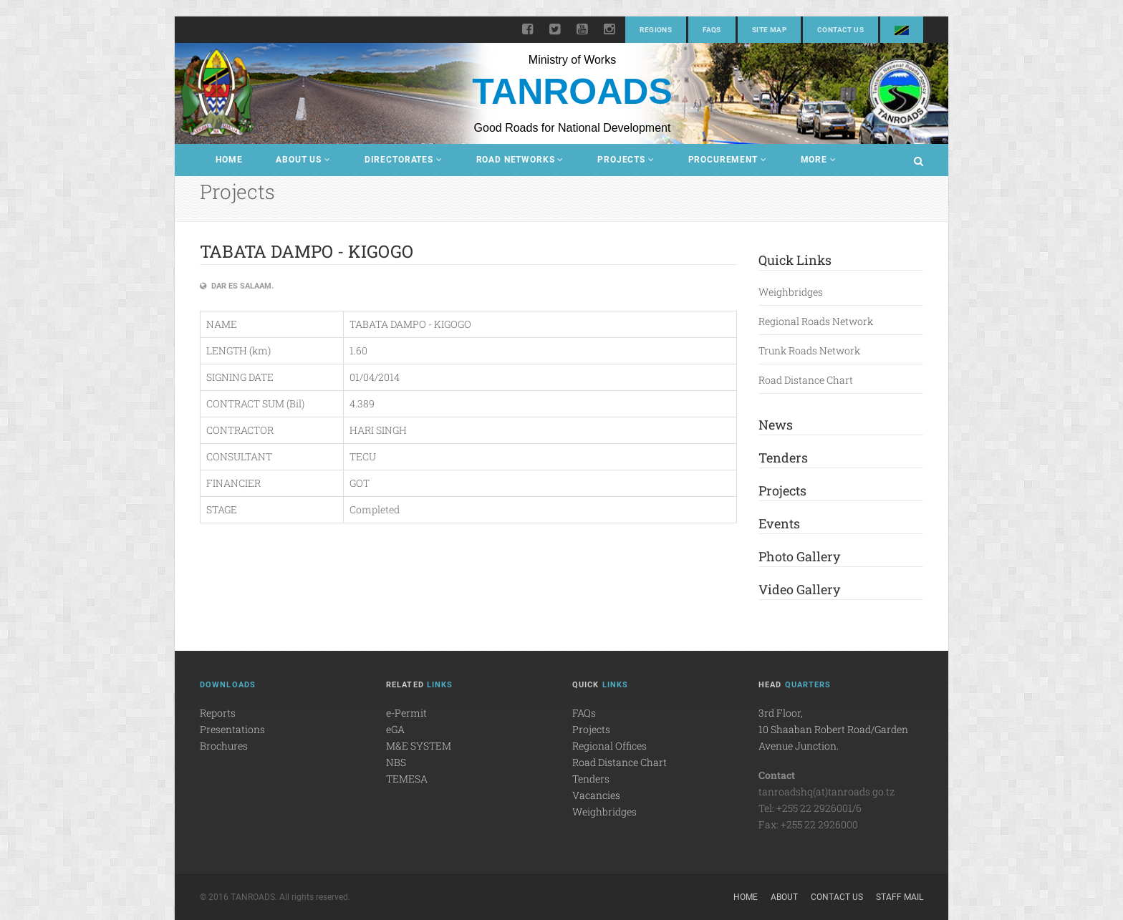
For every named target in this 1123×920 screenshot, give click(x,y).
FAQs (712, 30)
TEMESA (407, 778)
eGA (395, 729)
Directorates (404, 160)
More (819, 160)
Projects (625, 160)
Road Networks (520, 160)
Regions (656, 30)
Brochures (224, 745)
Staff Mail (899, 897)
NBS (396, 762)
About (784, 897)
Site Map (769, 30)
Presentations (232, 729)
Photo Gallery (799, 556)
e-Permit (406, 713)
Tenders (783, 457)
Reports (218, 713)
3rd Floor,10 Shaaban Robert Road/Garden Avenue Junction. (833, 729)
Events (779, 523)
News (775, 424)
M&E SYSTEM (418, 745)
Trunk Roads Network (809, 350)
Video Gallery (799, 589)
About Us (303, 160)
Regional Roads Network (815, 321)
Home (229, 160)
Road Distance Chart (805, 380)
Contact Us (840, 30)
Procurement (727, 160)
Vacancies (596, 795)
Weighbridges (790, 292)
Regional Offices (609, 745)
